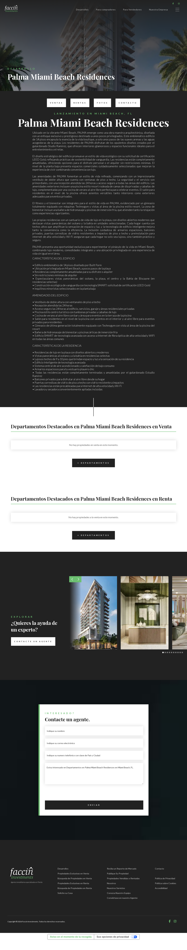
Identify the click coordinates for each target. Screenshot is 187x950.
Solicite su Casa (65, 893)
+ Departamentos (91, 463)
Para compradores (106, 9)
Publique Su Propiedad (117, 873)
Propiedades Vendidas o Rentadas (123, 878)
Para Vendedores (132, 9)
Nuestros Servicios (116, 888)
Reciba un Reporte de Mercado (121, 868)
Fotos (101, 103)
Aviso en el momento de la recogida (71, 937)
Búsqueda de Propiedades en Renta (75, 888)
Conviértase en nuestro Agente (122, 898)
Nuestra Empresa (158, 9)
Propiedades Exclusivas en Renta (73, 883)
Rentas (78, 103)
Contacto (126, 103)
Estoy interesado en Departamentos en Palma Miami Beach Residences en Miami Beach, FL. (94, 773)
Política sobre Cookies (165, 883)
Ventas (55, 103)
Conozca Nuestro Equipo (119, 893)
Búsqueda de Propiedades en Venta (75, 878)
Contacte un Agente (31, 641)
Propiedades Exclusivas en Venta (73, 873)
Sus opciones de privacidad (113, 937)
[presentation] (68, 793)
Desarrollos (82, 9)
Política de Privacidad (165, 878)
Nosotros (111, 883)
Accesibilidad (161, 888)
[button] (72, 579)
